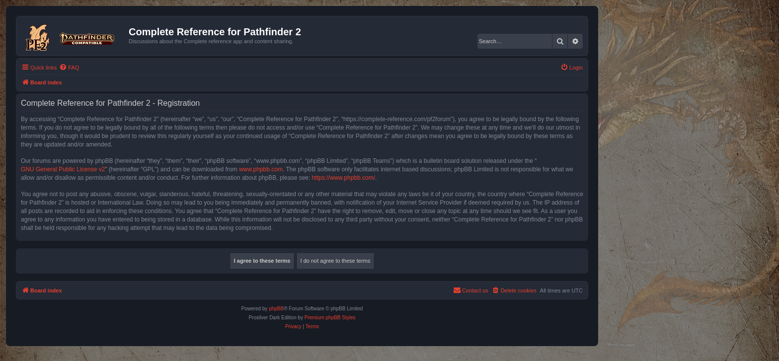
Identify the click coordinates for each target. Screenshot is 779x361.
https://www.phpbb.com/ (343, 177)
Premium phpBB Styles (330, 317)
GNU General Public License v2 (63, 169)
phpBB (276, 308)
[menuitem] (69, 67)
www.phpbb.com (261, 169)
